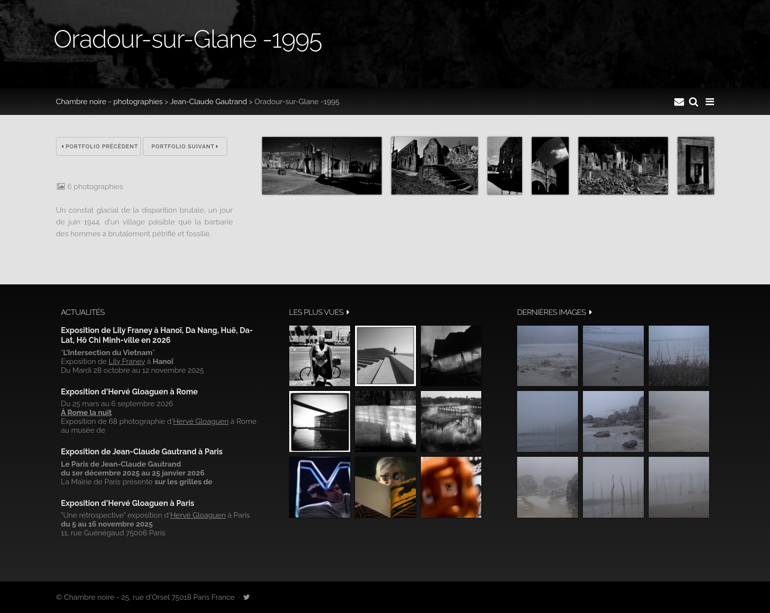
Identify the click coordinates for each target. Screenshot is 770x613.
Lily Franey (127, 361)
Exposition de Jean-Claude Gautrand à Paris (141, 451)
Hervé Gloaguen (200, 421)
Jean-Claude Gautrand (208, 101)
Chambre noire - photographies (109, 101)
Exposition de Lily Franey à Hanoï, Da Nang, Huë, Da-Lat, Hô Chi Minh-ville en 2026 (157, 335)
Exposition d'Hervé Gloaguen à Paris (127, 503)
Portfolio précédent (99, 146)
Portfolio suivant (185, 146)
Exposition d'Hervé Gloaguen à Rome (129, 391)
